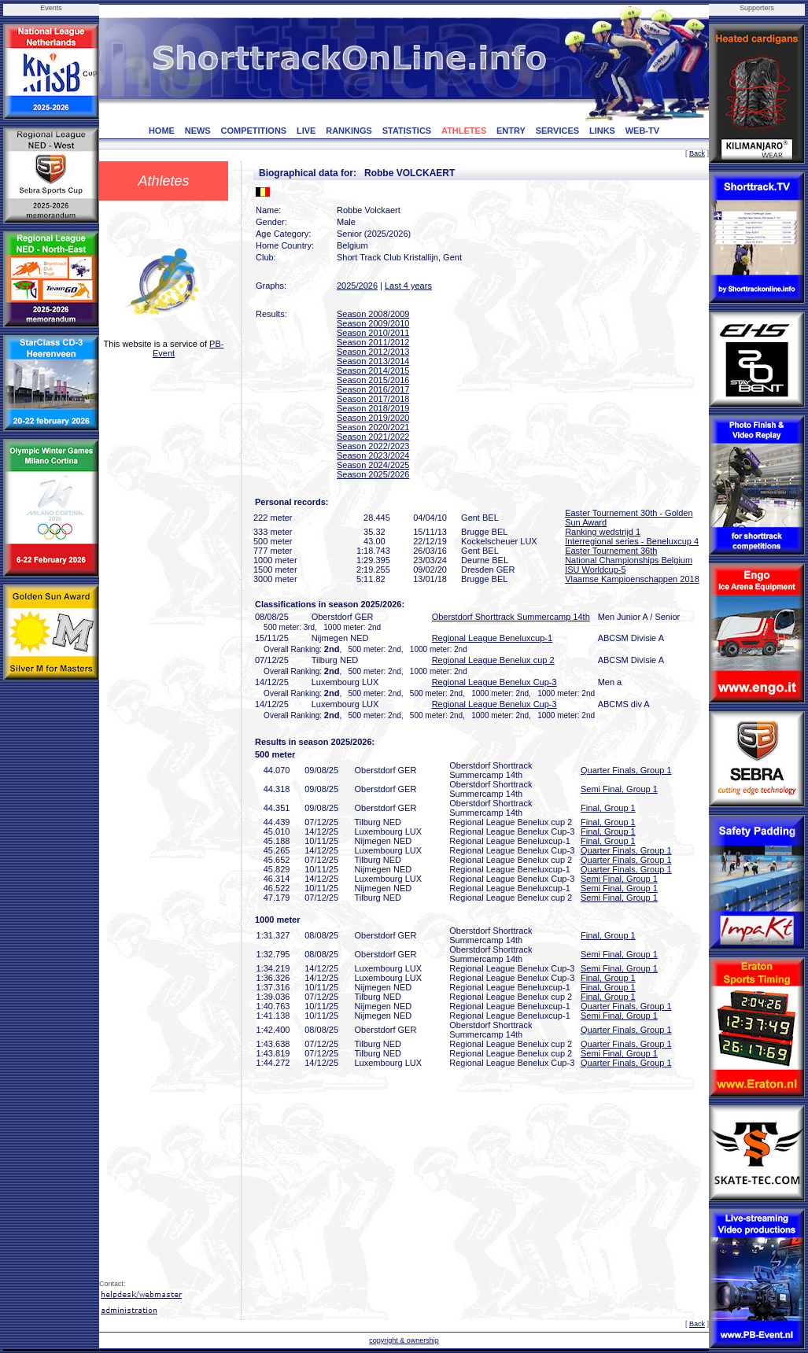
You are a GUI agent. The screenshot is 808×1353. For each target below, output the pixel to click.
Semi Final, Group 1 (619, 789)
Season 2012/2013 (373, 351)
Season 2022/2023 (373, 446)
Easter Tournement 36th (611, 550)
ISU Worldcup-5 (595, 569)
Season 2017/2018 (373, 399)
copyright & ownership (404, 1340)
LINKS (602, 130)
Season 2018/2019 (373, 408)
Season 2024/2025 (373, 465)
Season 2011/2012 (373, 342)
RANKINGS (349, 130)
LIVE (306, 130)
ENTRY (511, 130)
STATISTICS (407, 130)
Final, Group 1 (608, 808)
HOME (162, 130)
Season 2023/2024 (373, 455)
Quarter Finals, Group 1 (626, 770)
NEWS (198, 130)
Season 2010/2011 (373, 332)
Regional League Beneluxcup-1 (492, 638)
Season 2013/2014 (373, 361)
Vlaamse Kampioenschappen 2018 (632, 579)
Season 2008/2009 (373, 314)
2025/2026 (357, 285)
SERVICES (557, 130)
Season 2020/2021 (373, 427)
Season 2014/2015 (373, 370)
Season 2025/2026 (373, 474)
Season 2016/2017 (373, 389)
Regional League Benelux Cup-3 (494, 682)
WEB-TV (642, 130)
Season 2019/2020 (373, 417)
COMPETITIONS (253, 130)
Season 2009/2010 (373, 323)
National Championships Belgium (628, 560)
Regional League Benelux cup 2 (493, 660)
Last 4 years (408, 285)
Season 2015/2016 (373, 380)
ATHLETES (463, 130)
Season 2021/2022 (373, 436)
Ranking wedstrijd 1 (602, 531)
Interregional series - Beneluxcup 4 (632, 541)
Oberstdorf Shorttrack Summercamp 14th (511, 616)
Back (697, 153)
